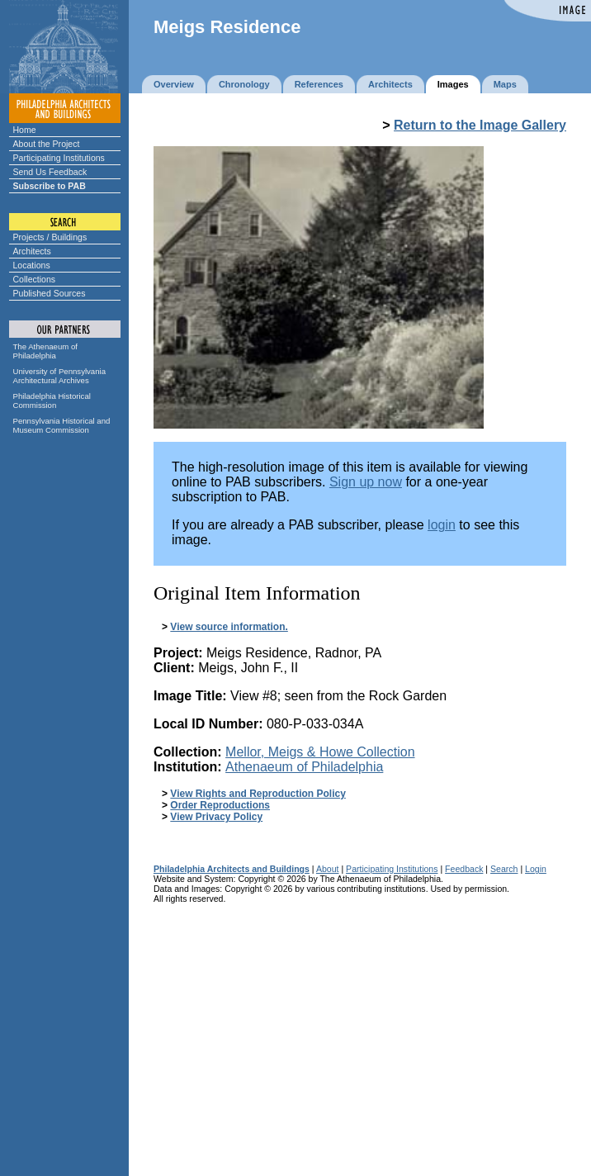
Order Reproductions (220, 805)
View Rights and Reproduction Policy (257, 793)
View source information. (228, 627)
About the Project (46, 144)
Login (535, 869)
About (327, 869)
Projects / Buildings (50, 237)
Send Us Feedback (50, 172)
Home (24, 130)
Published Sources (49, 293)
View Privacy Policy (216, 817)
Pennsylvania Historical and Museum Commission (62, 425)
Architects (32, 251)
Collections (34, 279)
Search (504, 869)
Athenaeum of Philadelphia (304, 767)
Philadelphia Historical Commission (52, 400)
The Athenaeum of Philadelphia (45, 351)
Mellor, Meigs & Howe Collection (319, 752)
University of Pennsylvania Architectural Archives (59, 376)
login (442, 525)
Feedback (464, 869)
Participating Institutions (59, 158)
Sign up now (365, 482)
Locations (31, 265)
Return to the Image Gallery (480, 125)
